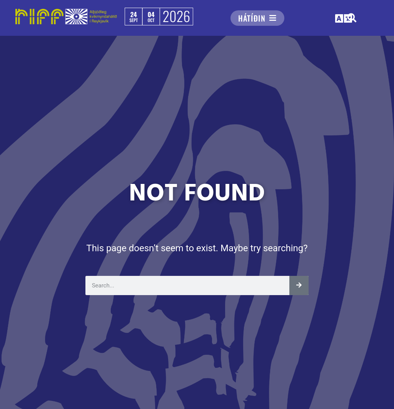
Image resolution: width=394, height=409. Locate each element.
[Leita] (299, 285)
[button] (344, 18)
